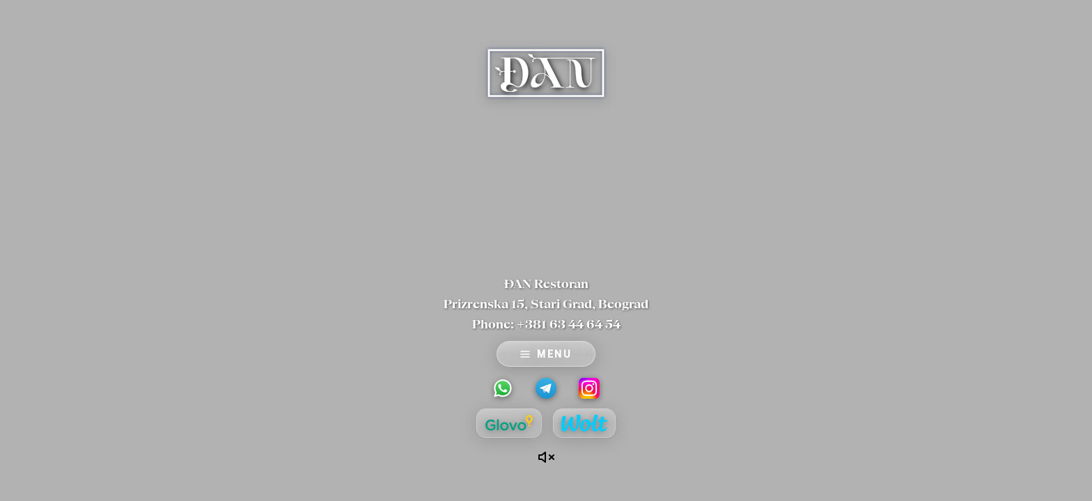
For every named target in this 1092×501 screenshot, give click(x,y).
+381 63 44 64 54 (569, 324)
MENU (546, 354)
